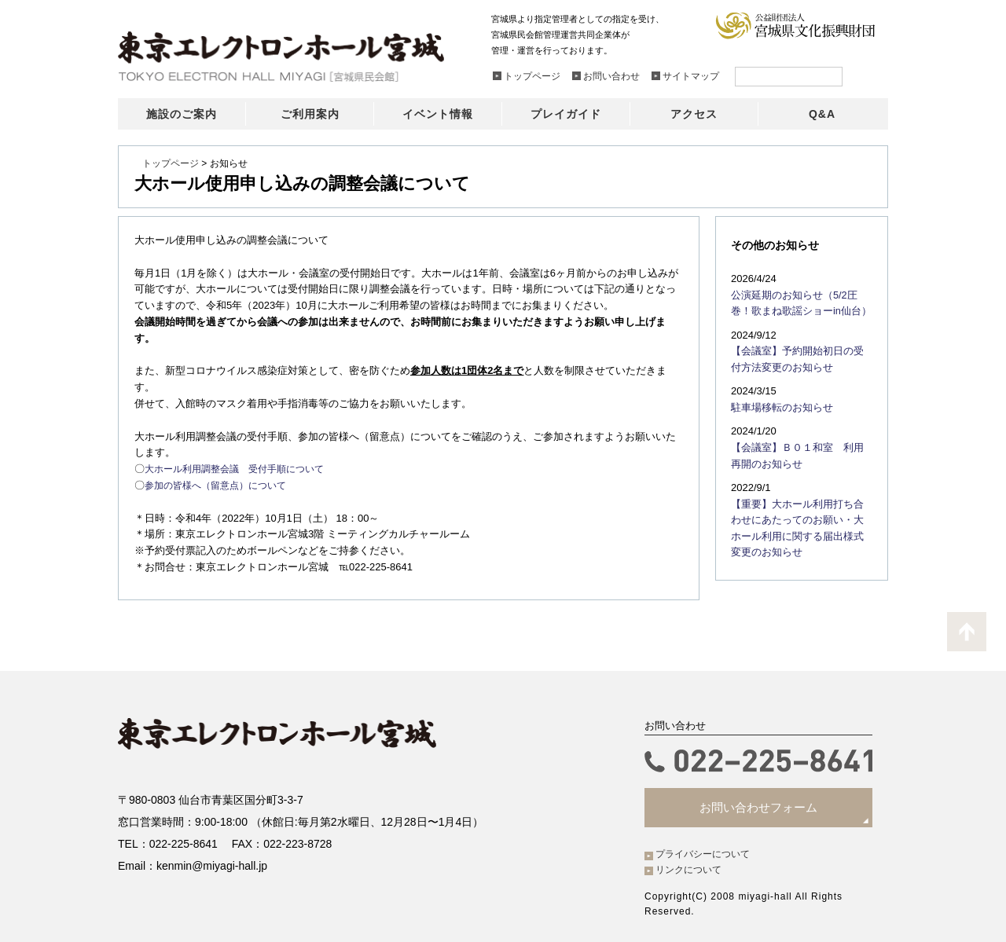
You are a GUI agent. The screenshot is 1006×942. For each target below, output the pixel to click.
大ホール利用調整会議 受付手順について (242, 469)
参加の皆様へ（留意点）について (221, 485)
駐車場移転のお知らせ (778, 403)
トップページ (170, 163)
